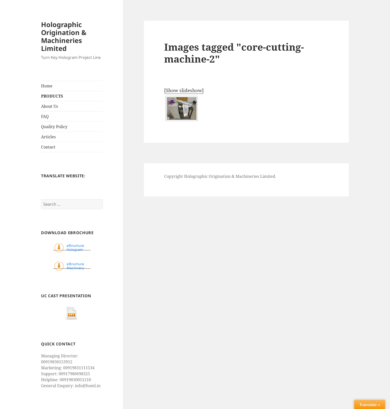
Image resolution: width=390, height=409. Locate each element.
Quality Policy (54, 126)
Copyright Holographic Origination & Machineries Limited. (220, 176)
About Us (49, 106)
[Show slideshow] (184, 90)
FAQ (45, 116)
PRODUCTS (52, 96)
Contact (48, 147)
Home (46, 86)
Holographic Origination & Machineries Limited (63, 36)
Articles (48, 137)
